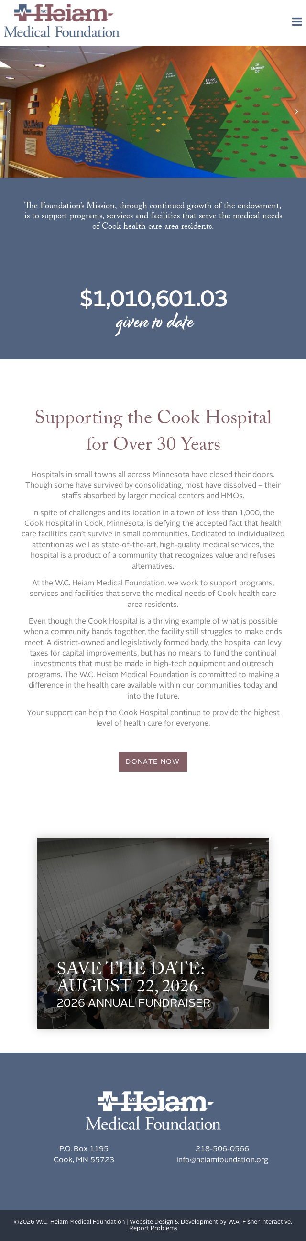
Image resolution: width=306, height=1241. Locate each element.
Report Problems (153, 1228)
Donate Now (153, 762)
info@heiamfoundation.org (222, 1160)
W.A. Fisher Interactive (259, 1222)
